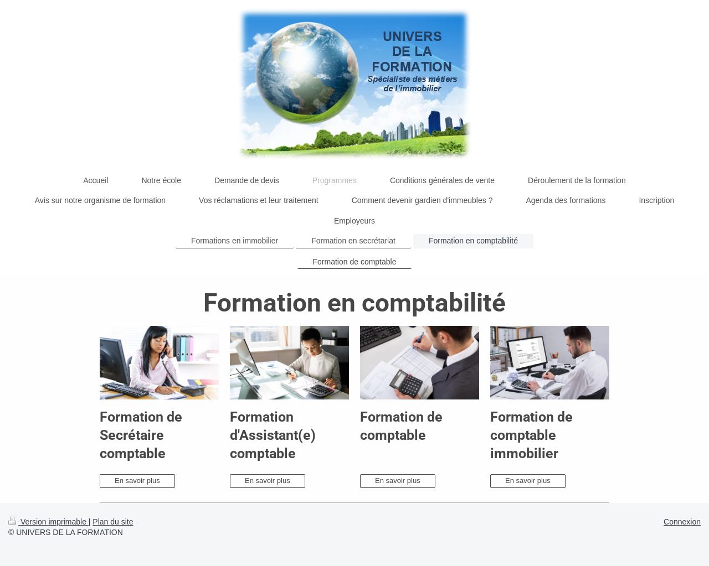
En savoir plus (137, 480)
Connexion (682, 521)
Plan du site (113, 521)
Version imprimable (48, 521)
